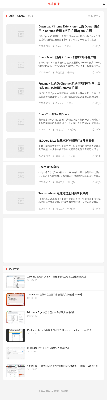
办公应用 (58, 72)
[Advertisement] (53, 30)
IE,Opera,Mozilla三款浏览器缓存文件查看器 (66, 140)
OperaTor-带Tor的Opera (54, 114)
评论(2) (71, 182)
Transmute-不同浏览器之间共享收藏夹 (63, 193)
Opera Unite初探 (49, 167)
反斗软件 (53, 4)
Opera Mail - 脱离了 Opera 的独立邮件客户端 (67, 57)
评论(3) (71, 156)
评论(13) (71, 129)
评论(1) (71, 208)
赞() (96, 72)
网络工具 (58, 129)
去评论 (70, 72)
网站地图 (64, 391)
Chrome (57, 103)
